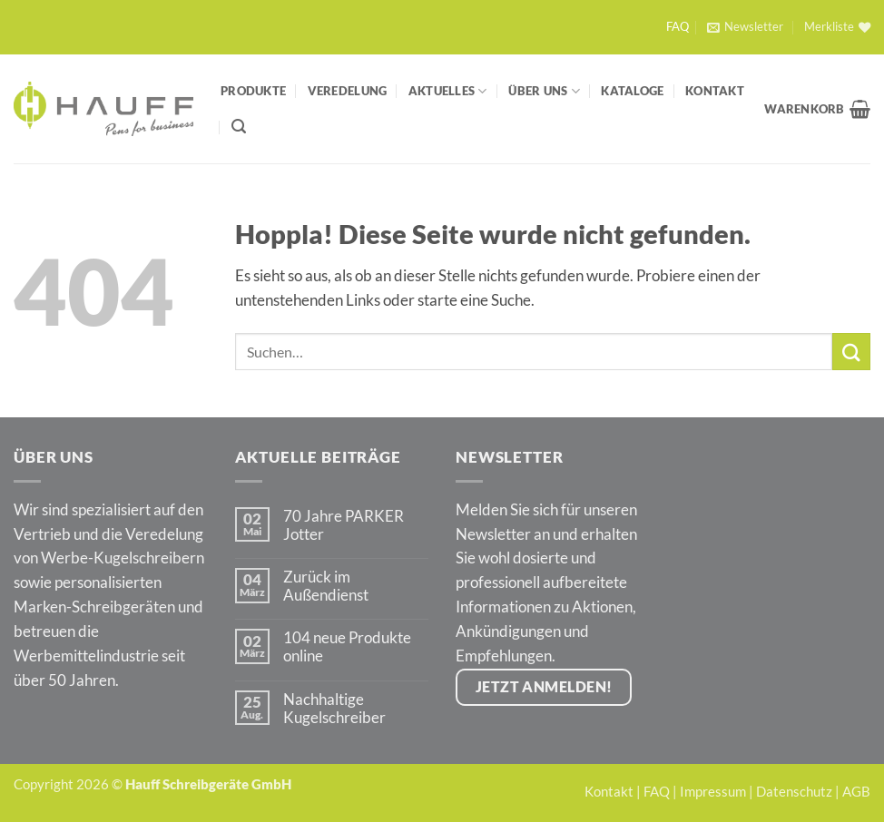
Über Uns (544, 91)
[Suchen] (238, 126)
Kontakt (714, 90)
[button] (744, 27)
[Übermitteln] (851, 351)
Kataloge (632, 90)
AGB (856, 791)
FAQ (677, 27)
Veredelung (348, 90)
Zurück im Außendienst (325, 586)
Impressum (713, 791)
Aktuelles (447, 91)
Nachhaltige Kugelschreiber (334, 708)
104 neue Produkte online (347, 647)
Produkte (253, 90)
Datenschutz (794, 791)
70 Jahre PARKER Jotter (343, 525)
